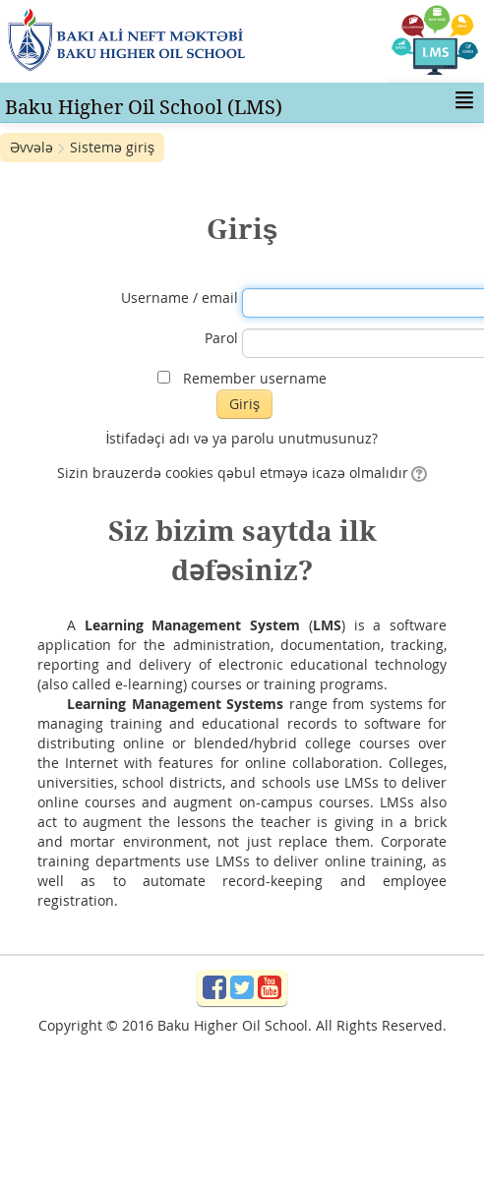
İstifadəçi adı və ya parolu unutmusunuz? (242, 438)
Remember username (255, 378)
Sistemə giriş (112, 147)
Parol (221, 337)
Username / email (179, 297)
